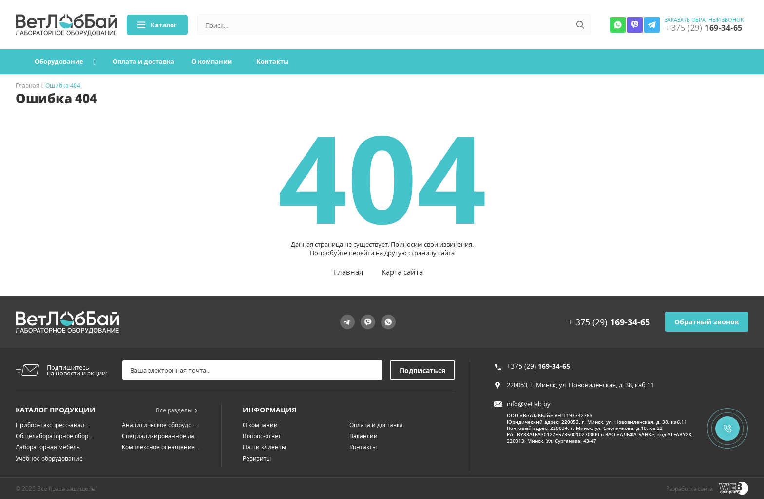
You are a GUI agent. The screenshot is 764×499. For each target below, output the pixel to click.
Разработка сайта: (690, 488)
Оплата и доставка (143, 61)
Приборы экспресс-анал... (52, 425)
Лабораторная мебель (48, 447)
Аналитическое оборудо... (159, 425)
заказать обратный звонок (704, 20)
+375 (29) (538, 366)
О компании (211, 61)
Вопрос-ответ (262, 436)
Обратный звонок (706, 321)
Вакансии (363, 436)
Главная (27, 86)
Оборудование (59, 61)
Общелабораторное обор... (54, 436)
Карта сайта (402, 272)
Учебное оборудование (49, 458)
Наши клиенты (264, 447)
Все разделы (177, 410)
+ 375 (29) (609, 322)
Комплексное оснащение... (160, 447)
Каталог (157, 24)
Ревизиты (257, 458)
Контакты (272, 61)
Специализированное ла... (160, 436)
